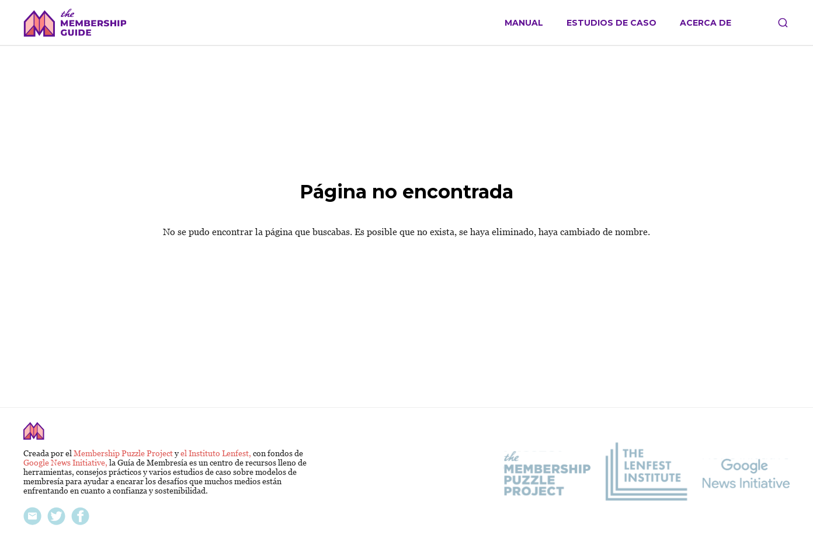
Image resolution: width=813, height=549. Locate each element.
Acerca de (705, 23)
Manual (524, 23)
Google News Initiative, (66, 462)
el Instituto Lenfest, (216, 453)
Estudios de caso (611, 23)
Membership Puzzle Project (124, 453)
